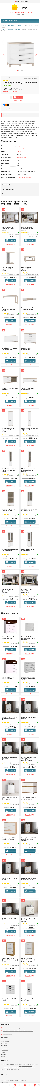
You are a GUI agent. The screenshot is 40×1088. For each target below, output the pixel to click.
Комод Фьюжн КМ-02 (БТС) (9, 999)
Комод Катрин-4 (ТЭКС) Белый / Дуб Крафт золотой (28, 839)
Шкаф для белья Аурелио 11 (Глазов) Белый (29, 429)
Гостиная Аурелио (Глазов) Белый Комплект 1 (8, 591)
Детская (4, 1047)
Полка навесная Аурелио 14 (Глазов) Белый (29, 308)
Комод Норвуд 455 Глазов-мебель (8, 637)
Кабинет (4, 1052)
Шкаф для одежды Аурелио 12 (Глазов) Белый (8, 430)
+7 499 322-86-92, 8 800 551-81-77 (18, 1031)
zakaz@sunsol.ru (7, 1034)
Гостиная (4, 1045)
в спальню (20, 177)
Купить (19, 97)
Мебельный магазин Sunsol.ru (17, 1080)
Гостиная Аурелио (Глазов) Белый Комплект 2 (27, 591)
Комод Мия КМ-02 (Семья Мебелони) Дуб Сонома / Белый (28, 960)
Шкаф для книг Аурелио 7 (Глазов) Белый (10, 549)
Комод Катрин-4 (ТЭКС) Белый (9, 878)
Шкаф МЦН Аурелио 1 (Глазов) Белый (28, 549)
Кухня (4, 1054)
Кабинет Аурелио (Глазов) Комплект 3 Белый (27, 229)
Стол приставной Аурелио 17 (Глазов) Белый (8, 269)
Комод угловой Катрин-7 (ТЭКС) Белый (10, 798)
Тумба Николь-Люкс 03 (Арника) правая (28, 798)
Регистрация (24, 1)
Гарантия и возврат (8, 194)
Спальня (10, 29)
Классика (20, 149)
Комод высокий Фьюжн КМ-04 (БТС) (29, 999)
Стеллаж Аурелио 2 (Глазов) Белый (8, 509)
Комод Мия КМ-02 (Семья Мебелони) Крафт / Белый (10, 960)
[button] (36, 54)
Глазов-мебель (21, 157)
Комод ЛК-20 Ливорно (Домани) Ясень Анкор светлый (28, 678)
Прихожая (5, 1050)
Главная (3, 25)
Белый (19, 151)
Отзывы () (6, 185)
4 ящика (19, 146)
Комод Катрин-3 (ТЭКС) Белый (9, 919)
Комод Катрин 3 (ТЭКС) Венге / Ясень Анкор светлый (28, 920)
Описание (6, 115)
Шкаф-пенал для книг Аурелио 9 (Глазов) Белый (28, 470)
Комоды (19, 25)
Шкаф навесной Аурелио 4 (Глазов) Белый (10, 348)
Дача (3, 1056)
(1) (6, 763)
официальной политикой (25, 1066)
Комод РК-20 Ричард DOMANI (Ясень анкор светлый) (28, 638)
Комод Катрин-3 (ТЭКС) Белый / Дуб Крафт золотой (28, 879)
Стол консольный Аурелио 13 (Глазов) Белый (8, 309)
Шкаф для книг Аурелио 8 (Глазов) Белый (29, 509)
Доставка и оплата (8, 189)
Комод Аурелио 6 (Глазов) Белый (26, 348)
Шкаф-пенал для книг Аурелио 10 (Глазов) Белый (9, 470)
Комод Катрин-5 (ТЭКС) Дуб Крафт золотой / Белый (9, 718)
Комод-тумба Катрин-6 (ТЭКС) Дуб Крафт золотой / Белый (28, 759)
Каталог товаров (10, 20)
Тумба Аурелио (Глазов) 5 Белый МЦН (10, 388)
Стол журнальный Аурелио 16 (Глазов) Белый (27, 269)
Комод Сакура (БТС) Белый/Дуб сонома (8, 838)
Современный (27, 149)
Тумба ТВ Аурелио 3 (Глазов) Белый (27, 388)
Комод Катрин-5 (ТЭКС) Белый (28, 717)
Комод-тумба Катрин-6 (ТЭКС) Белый (9, 758)
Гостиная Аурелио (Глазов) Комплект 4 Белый (8, 229)
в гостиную (27, 177)
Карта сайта (4, 1082)
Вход (17, 1)
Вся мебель (11, 25)
